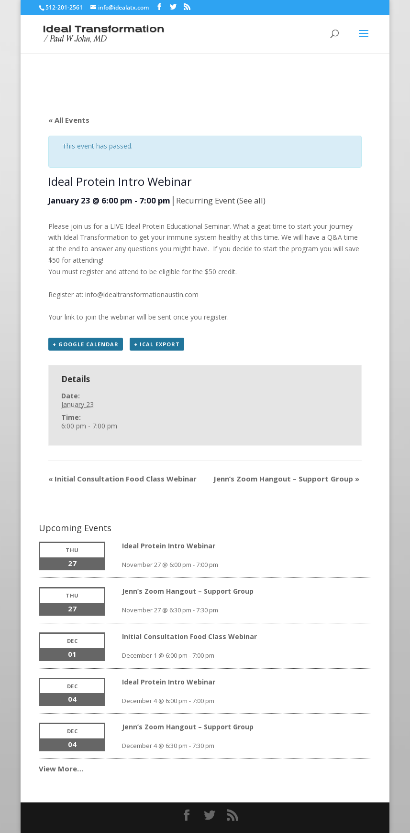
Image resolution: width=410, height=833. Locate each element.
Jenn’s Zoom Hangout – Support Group (286, 478)
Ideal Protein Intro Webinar (168, 545)
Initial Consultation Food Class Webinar (122, 478)
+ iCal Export (157, 344)
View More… (61, 768)
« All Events (68, 120)
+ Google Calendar (86, 344)
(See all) (251, 200)
